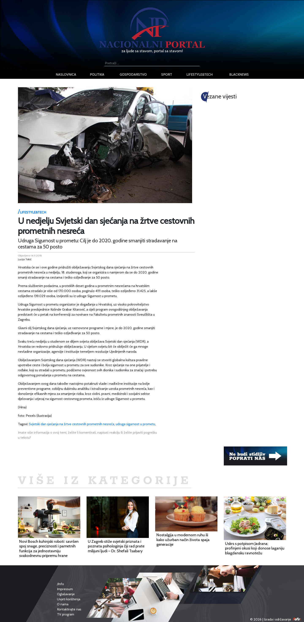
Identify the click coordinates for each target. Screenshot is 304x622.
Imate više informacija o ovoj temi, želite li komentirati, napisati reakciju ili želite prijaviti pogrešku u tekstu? (87, 435)
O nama (62, 604)
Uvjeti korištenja (68, 599)
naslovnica (66, 74)
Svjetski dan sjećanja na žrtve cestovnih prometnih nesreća (71, 424)
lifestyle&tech (199, 74)
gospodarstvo (133, 74)
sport (166, 74)
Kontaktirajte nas (69, 609)
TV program (65, 614)
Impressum (65, 589)
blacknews (239, 74)
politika (97, 74)
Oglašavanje (66, 594)
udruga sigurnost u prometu (135, 424)
